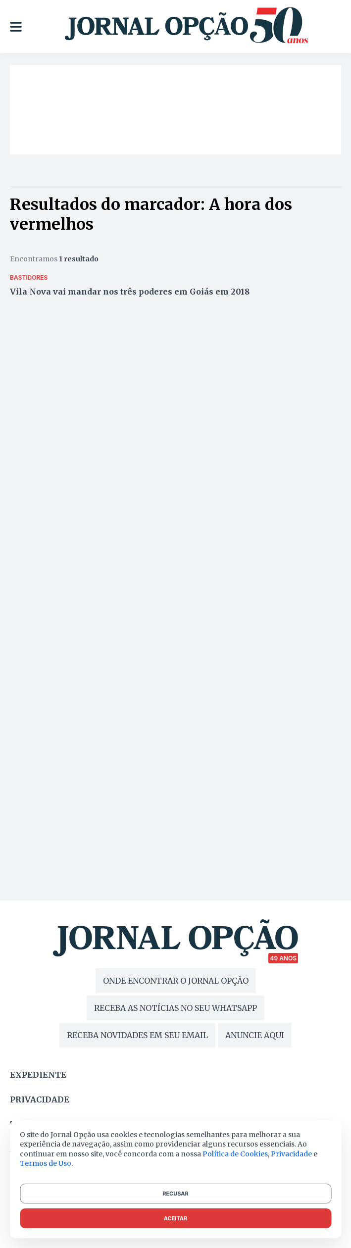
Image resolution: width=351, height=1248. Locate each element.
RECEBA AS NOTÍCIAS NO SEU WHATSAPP (175, 1008)
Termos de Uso (45, 1163)
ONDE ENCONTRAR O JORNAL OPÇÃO (176, 981)
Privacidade (39, 1099)
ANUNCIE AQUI (254, 1035)
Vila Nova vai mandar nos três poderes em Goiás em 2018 (130, 292)
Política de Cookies (235, 1153)
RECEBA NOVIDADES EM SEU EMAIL (137, 1035)
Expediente (38, 1075)
